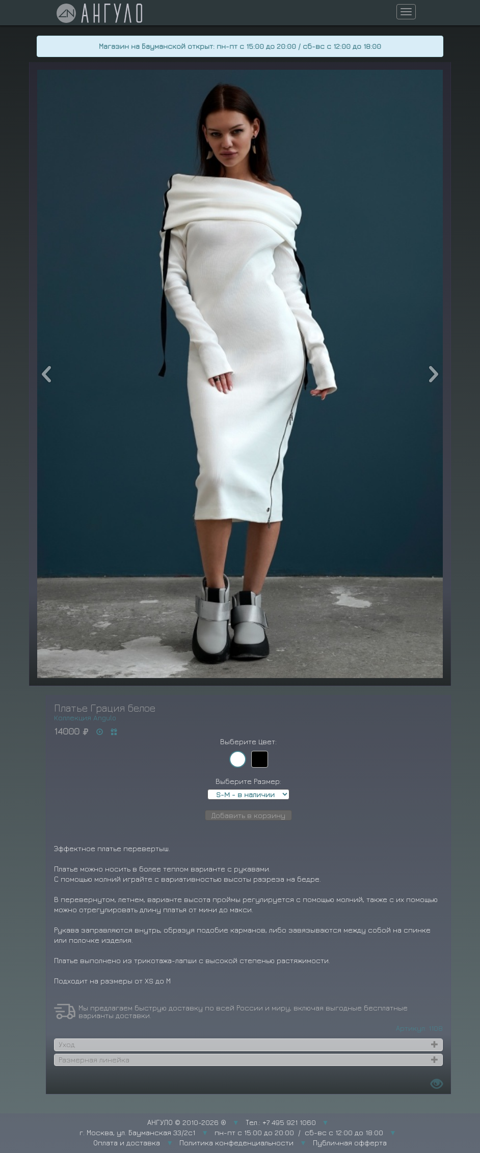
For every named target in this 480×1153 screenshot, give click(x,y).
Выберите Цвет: (248, 741)
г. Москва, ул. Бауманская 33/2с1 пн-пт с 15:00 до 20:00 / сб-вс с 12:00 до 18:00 (231, 1132)
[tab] (249, 1044)
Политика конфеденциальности (236, 1142)
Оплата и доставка (126, 1142)
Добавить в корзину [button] (248, 815)
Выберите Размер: (248, 781)
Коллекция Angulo (85, 717)
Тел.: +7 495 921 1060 (281, 1122)
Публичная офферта (350, 1142)
